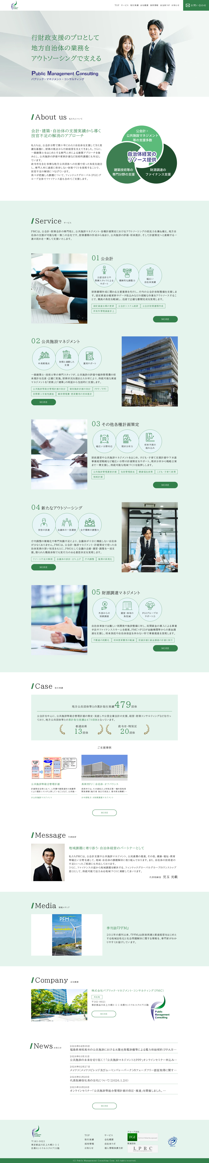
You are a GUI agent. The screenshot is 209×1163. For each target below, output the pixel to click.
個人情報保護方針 (113, 1148)
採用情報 (154, 5)
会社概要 (144, 5)
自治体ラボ (165, 5)
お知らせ (175, 5)
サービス (125, 5)
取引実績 (134, 5)
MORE (104, 813)
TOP (117, 5)
